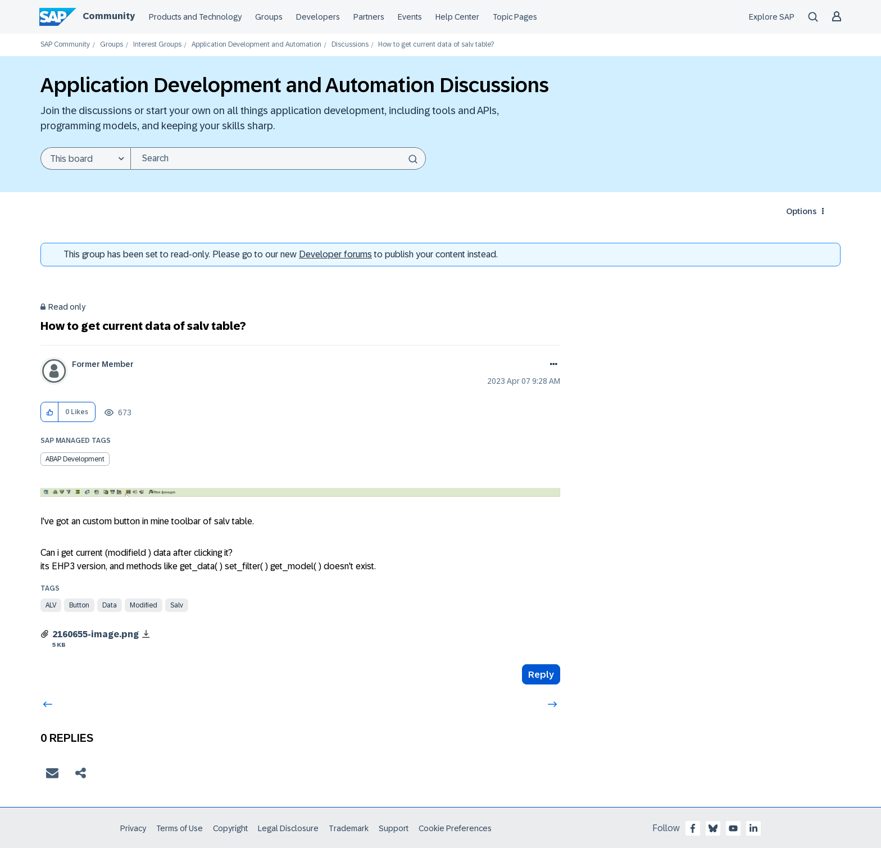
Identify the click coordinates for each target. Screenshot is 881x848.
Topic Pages (515, 16)
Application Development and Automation (256, 44)
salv (176, 605)
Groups (269, 16)
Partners (368, 16)
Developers (318, 16)
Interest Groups (157, 44)
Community (109, 16)
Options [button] (801, 211)
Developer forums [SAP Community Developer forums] (335, 254)
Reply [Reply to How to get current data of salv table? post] (541, 674)
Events (410, 16)
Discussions (350, 44)
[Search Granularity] (85, 158)
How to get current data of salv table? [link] (436, 44)
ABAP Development (75, 459)
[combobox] (278, 158)
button (79, 605)
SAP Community (65, 44)
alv (51, 605)
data (109, 605)
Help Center (457, 16)
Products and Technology (195, 16)
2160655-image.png (95, 634)
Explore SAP (771, 16)
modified (143, 605)
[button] (49, 412)
